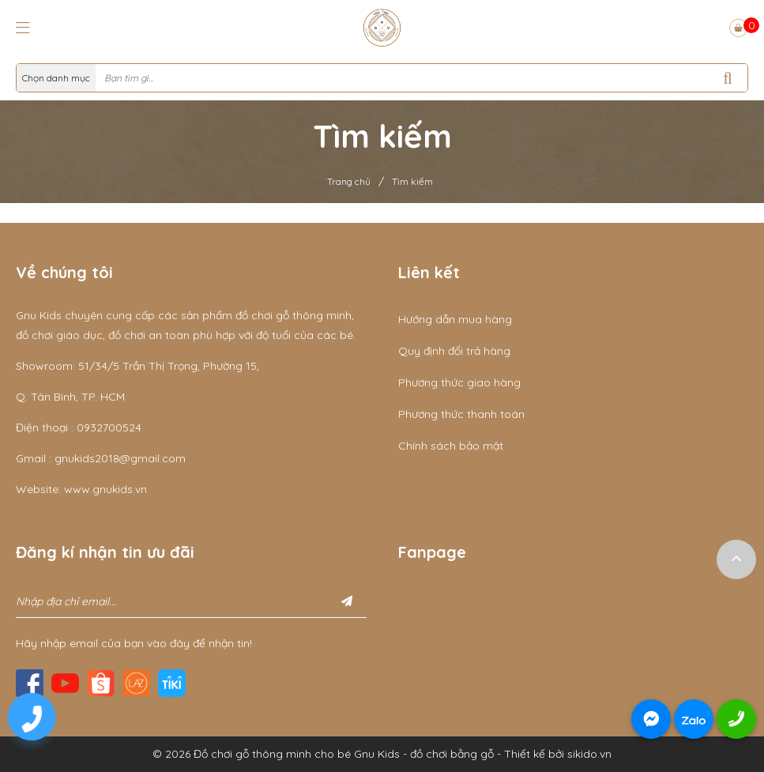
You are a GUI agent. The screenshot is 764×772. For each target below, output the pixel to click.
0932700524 (109, 427)
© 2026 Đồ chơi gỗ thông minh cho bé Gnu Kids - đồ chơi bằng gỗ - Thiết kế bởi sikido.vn (382, 754)
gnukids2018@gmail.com (120, 458)
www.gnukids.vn (105, 489)
